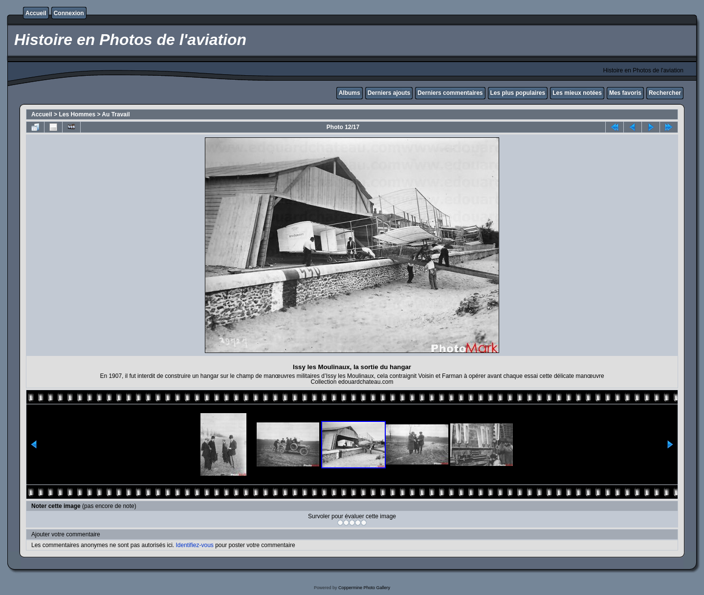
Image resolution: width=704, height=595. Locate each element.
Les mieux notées (577, 92)
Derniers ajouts (389, 92)
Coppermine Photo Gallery (364, 587)
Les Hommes (77, 114)
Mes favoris (625, 92)
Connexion (69, 13)
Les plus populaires (518, 92)
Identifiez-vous (194, 545)
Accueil (35, 13)
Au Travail (116, 114)
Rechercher (665, 92)
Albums (349, 92)
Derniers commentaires (450, 92)
